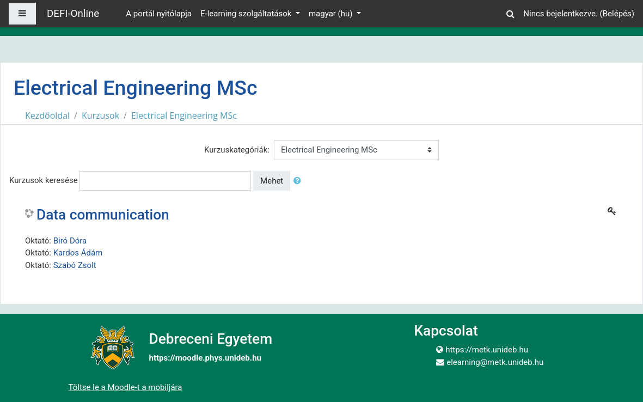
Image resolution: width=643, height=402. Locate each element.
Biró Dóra (70, 241)
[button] (510, 12)
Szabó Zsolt (74, 265)
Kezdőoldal (47, 115)
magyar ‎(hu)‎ (331, 14)
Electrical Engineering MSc (184, 115)
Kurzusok (100, 115)
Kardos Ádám (78, 253)
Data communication (102, 214)
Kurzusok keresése (43, 180)
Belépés (617, 14)
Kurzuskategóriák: (237, 150)
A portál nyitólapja (159, 14)
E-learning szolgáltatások (246, 14)
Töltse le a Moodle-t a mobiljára (125, 387)
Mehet (271, 181)
